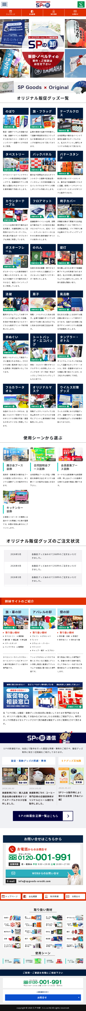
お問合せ (75, 14)
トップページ (10, 14)
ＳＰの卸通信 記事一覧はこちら (38, 815)
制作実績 (54, 14)
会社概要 (32, 14)
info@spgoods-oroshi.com (34, 881)
